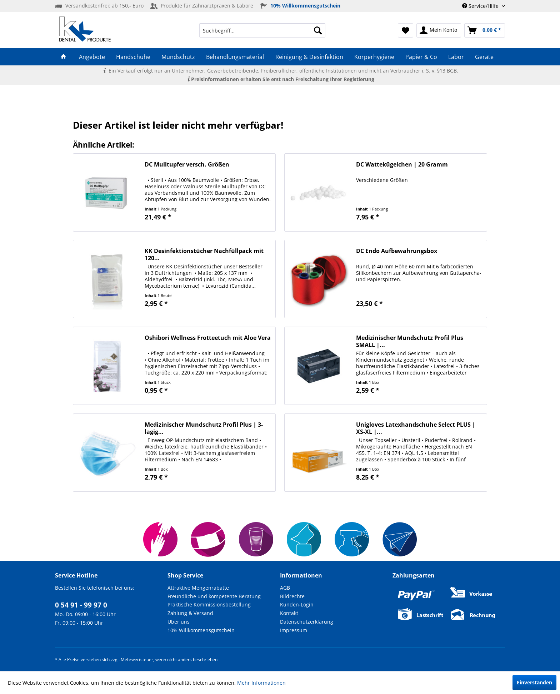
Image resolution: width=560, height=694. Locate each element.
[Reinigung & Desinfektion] (309, 56)
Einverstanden (534, 682)
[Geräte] (484, 56)
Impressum (293, 630)
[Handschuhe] (133, 56)
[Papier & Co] (421, 56)
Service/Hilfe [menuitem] (481, 6)
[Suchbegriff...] (262, 30)
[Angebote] (91, 56)
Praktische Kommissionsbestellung (209, 604)
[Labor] (456, 56)
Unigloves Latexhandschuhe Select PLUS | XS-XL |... (415, 428)
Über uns (179, 621)
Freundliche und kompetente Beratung (214, 596)
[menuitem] (262, 30)
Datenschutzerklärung (306, 621)
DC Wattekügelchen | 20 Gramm (402, 164)
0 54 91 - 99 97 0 (81, 605)
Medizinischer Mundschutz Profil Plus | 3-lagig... (204, 428)
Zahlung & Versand (190, 613)
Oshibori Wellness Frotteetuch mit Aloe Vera (208, 338)
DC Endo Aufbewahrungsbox (396, 251)
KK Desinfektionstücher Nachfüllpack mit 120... (204, 254)
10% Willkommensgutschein (201, 630)
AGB (285, 587)
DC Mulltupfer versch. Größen (187, 164)
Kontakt (289, 613)
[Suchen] (317, 30)
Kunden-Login (297, 604)
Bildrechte (292, 596)
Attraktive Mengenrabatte (198, 587)
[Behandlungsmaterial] (235, 56)
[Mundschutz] (178, 56)
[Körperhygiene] (374, 56)
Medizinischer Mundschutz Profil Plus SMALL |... (409, 341)
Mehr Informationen (261, 682)
